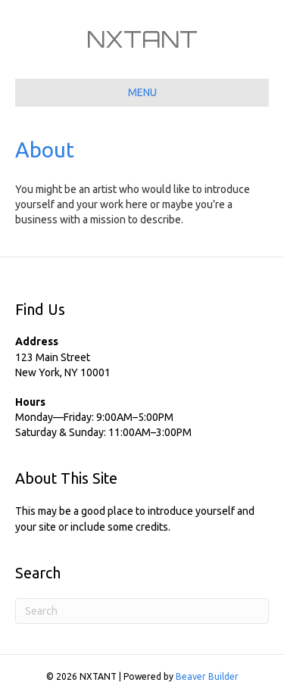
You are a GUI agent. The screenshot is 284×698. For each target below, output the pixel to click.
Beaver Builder (207, 676)
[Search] (142, 611)
